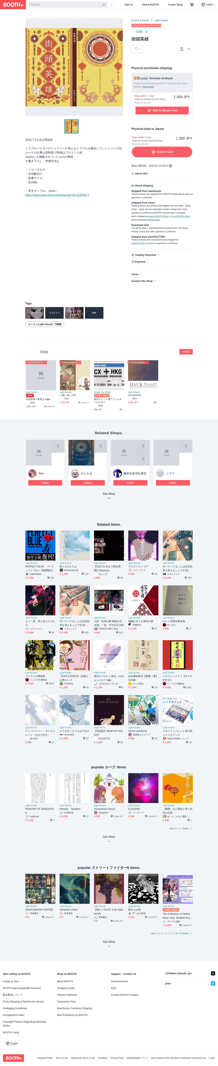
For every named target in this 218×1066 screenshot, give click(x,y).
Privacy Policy (117, 1058)
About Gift (141, 173)
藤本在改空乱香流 (135, 473)
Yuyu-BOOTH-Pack (180, 216)
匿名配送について (13, 994)
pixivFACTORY (138, 243)
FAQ (113, 988)
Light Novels (161, 20)
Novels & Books (140, 20)
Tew (40, 473)
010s (44, 352)
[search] (104, 4)
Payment (140, 261)
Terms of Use (62, 1058)
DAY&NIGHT (135, 395)
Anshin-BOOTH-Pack (158, 216)
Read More (148, 86)
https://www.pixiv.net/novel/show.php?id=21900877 (57, 195)
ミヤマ (170, 473)
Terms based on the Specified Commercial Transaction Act (178, 1058)
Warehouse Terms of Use (83, 1058)
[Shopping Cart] (192, 4)
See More (109, 496)
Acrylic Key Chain (102, 392)
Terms (135, 274)
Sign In (129, 4)
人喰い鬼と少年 (68, 395)
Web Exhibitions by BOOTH (72, 1015)
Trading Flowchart (145, 255)
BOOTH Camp (11, 1032)
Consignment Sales (13, 1015)
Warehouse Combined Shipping (74, 1008)
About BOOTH (150, 4)
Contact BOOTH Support (125, 994)
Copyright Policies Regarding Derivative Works (25, 1023)
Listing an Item (11, 981)
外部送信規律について (137, 1058)
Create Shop (175, 4)
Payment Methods (67, 994)
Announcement (119, 981)
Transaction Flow (66, 1001)
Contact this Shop (142, 281)
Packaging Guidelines (15, 1008)
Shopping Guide (66, 988)
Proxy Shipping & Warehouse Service (23, 1001)
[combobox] (67, 4)
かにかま (86, 473)
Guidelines (103, 1058)
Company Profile (45, 1058)
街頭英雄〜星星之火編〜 (38, 399)
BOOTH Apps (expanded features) (22, 988)
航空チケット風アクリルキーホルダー (108, 401)
